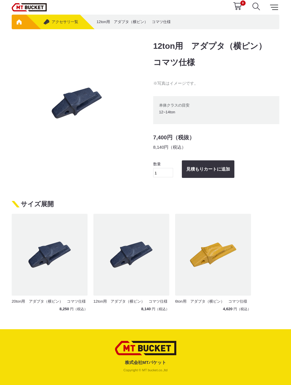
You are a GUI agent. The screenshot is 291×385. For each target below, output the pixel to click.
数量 (163, 169)
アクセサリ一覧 (60, 21)
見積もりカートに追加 (208, 169)
